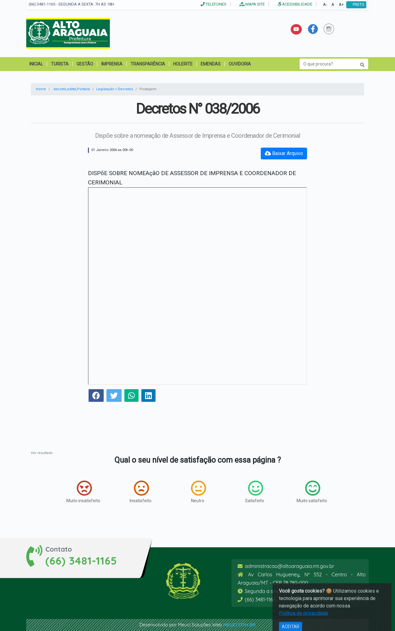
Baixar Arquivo (284, 153)
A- (325, 4)
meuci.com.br (239, 625)
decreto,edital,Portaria (71, 89)
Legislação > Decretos (114, 89)
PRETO (356, 4)
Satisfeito (254, 491)
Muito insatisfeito (83, 491)
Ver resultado (42, 453)
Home (41, 89)
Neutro (198, 491)
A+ (341, 4)
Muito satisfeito (312, 491)
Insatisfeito (141, 491)
